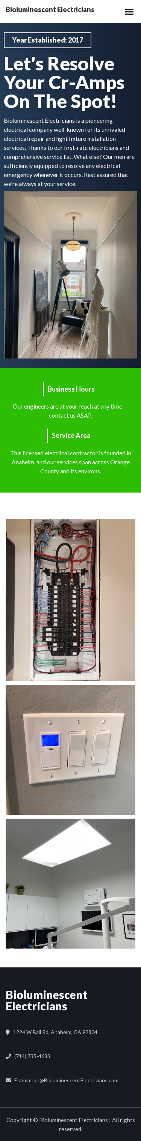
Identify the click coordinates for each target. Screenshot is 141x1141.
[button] (127, 11)
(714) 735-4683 (31, 1056)
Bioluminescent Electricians (47, 1000)
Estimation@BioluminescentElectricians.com (65, 1080)
